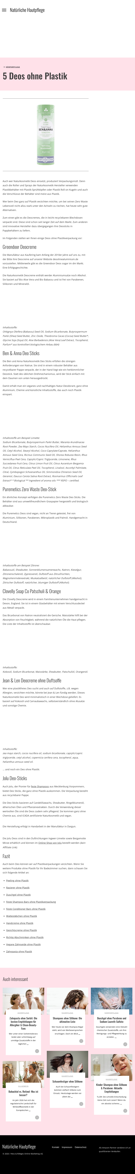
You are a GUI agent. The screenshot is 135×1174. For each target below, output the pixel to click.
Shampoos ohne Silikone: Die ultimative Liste (67, 1020)
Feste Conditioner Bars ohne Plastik (25, 908)
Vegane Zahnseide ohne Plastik (23, 944)
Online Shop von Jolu (50, 842)
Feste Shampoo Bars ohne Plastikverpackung (31, 901)
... (28, 1044)
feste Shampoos (40, 786)
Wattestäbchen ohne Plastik (21, 916)
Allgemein (23, 1086)
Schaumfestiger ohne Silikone (67, 1081)
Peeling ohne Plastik (17, 880)
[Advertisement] (67, 37)
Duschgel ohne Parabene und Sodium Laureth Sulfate (111, 1020)
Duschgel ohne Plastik (18, 894)
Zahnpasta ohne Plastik (19, 951)
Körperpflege (13, 67)
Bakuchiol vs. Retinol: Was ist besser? (23, 1093)
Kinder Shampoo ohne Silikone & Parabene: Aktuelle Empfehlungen (111, 1088)
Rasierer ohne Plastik (17, 887)
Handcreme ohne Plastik (19, 923)
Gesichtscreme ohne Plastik (21, 930)
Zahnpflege (23, 1013)
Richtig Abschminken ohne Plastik (25, 937)
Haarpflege (67, 1013)
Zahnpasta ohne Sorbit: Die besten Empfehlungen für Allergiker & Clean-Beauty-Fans (23, 1023)
